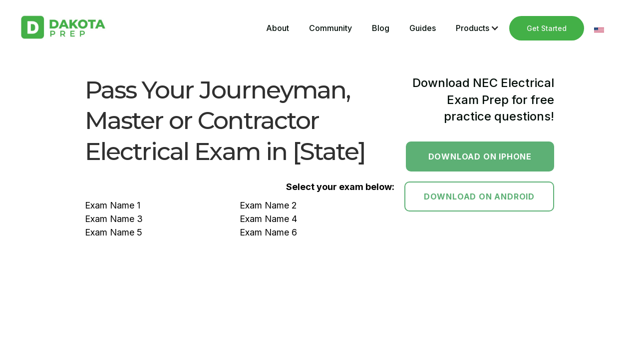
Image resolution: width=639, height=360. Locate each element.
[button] (477, 28)
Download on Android (479, 197)
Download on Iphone (480, 157)
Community (330, 28)
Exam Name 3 (114, 219)
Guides (422, 28)
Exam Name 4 (268, 219)
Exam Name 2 (268, 205)
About (277, 28)
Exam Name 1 (112, 205)
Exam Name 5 (113, 232)
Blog (380, 28)
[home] (62, 27)
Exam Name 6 (268, 232)
